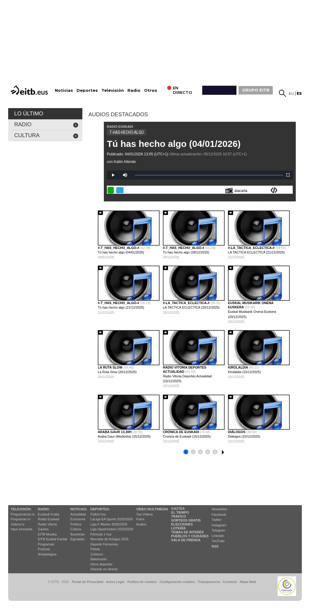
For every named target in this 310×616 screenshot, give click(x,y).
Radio (133, 90)
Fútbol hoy (98, 514)
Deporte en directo (104, 569)
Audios (141, 524)
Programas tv (20, 519)
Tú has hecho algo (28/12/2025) (186, 252)
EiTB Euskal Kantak (52, 539)
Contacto (230, 582)
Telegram (218, 530)
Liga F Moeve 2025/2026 (109, 524)
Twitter (216, 520)
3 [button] (201, 452)
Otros (150, 90)
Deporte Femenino (104, 544)
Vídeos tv (18, 524)
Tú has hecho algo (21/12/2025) (121, 307)
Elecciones (182, 524)
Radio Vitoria (47, 524)
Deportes (87, 90)
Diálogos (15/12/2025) (244, 436)
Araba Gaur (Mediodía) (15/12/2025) (124, 436)
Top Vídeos (144, 514)
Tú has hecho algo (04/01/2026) (174, 144)
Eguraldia (77, 539)
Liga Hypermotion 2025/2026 (112, 529)
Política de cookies (142, 582)
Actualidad (78, 514)
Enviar (288, 190)
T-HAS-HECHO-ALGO (126, 132)
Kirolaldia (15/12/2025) (244, 372)
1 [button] (186, 452)
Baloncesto (99, 559)
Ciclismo (97, 554)
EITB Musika (47, 534)
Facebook (219, 514)
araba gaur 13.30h (115, 432)
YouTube (218, 541)
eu (291, 93)
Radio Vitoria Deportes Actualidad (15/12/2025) (187, 378)
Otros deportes (102, 564)
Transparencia (209, 582)
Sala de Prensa (185, 540)
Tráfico (178, 516)
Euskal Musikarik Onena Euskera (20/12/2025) (252, 314)
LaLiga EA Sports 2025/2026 (112, 519)
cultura (46, 135)
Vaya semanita (21, 529)
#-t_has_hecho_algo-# (119, 248)
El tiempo (180, 512)
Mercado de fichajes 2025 (110, 539)
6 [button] (222, 451)
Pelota (95, 549)
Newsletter (219, 509)
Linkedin (218, 536)
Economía (77, 519)
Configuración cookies (177, 582)
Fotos (140, 519)
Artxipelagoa (47, 554)
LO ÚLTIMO (28, 114)
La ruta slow (110, 367)
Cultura (75, 529)
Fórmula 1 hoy (101, 534)
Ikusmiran (77, 534)
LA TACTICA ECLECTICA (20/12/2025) (191, 307)
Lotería (178, 528)
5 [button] (215, 452)
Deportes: (100, 509)
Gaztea (43, 529)
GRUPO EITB (255, 90)
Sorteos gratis (186, 520)
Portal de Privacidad (87, 582)
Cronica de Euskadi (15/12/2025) (187, 436)
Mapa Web (248, 582)
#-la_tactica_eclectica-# (251, 248)
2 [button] (193, 452)
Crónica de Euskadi (181, 432)
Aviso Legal (115, 582)
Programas (46, 544)
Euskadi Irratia (48, 514)
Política (75, 524)
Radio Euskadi (48, 519)
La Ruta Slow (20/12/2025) (117, 372)
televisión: (21, 509)
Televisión (112, 90)
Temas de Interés (187, 532)
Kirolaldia (238, 367)
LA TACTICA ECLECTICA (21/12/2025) (256, 252)
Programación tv (23, 514)
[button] (289, 328)
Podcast (44, 549)
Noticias (64, 90)
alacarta (236, 190)
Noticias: (78, 509)
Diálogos (237, 432)
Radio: (44, 509)
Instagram (219, 525)
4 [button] (208, 452)
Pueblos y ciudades (190, 536)
